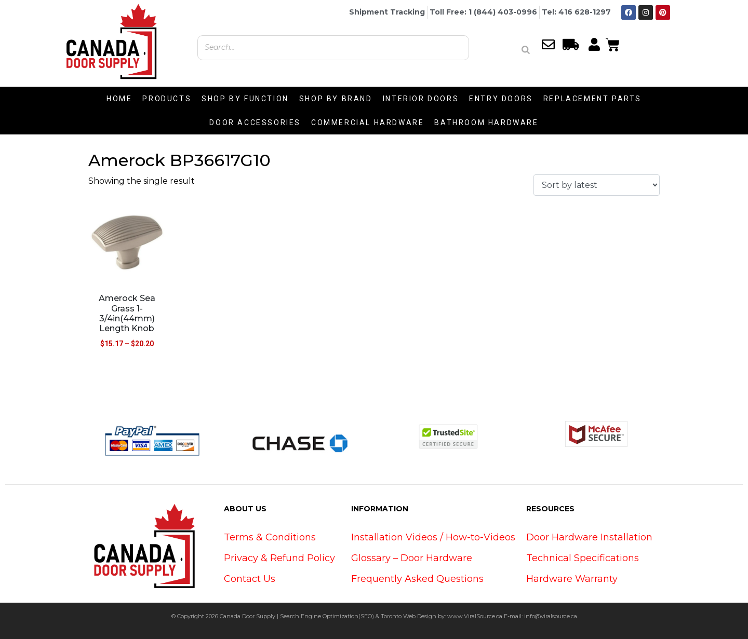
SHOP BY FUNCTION (245, 98)
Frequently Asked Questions (417, 578)
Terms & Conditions (270, 537)
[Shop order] (596, 185)
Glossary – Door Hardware (411, 558)
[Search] (525, 50)
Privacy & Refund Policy (279, 558)
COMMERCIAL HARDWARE (367, 122)
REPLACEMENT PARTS (592, 98)
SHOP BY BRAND (335, 98)
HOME (119, 98)
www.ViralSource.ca (474, 616)
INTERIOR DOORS (421, 98)
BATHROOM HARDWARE (486, 122)
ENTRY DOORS (501, 98)
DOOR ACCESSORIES (255, 122)
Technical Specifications (582, 558)
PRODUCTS (166, 98)
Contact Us (249, 578)
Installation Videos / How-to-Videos (433, 537)
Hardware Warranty (572, 578)
